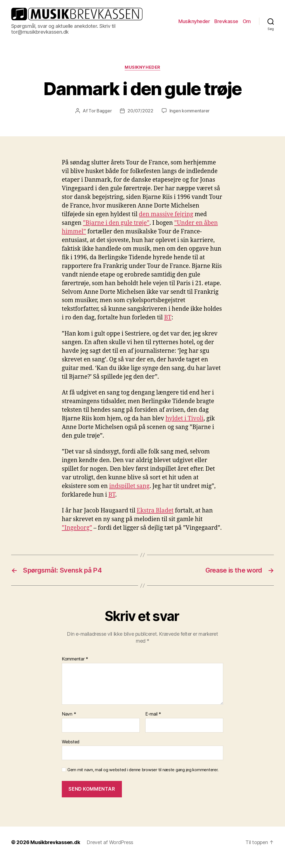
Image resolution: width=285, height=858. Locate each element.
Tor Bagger (100, 111)
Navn (69, 714)
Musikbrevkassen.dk (55, 842)
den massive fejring (166, 214)
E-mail (153, 714)
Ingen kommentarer (189, 111)
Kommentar (75, 659)
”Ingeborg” (77, 528)
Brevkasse (226, 21)
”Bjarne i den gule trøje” (116, 223)
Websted (71, 741)
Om (247, 21)
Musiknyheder (194, 21)
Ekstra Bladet (155, 510)
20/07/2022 (140, 111)
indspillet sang (129, 486)
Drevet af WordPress (110, 842)
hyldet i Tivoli (185, 418)
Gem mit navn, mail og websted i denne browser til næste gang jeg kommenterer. (142, 769)
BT (167, 317)
